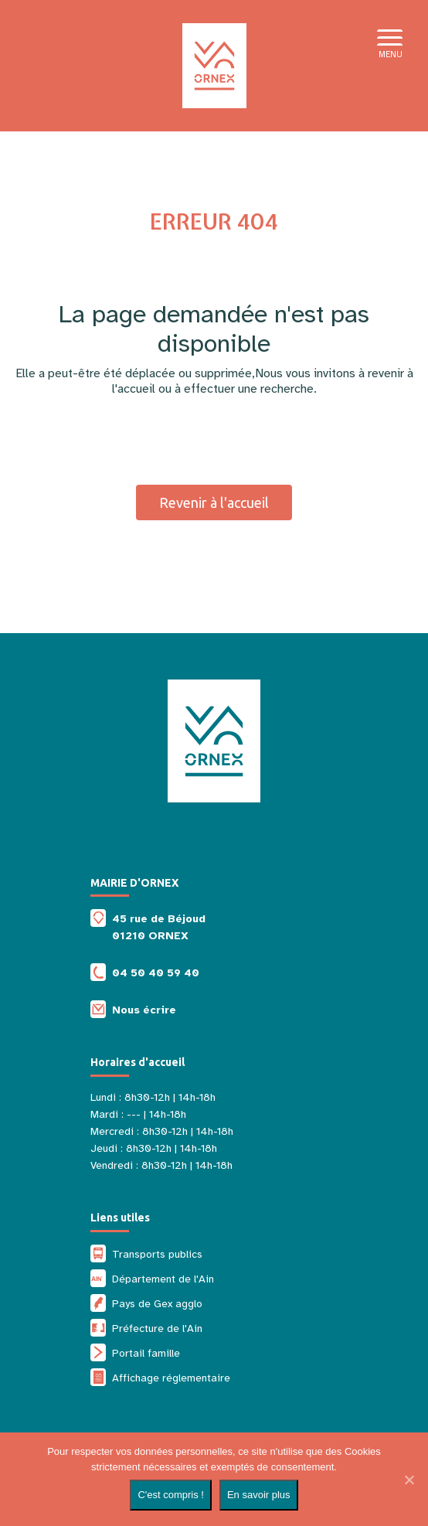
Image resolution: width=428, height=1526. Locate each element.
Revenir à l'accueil (214, 502)
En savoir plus (258, 1494)
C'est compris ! (171, 1494)
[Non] (408, 1479)
